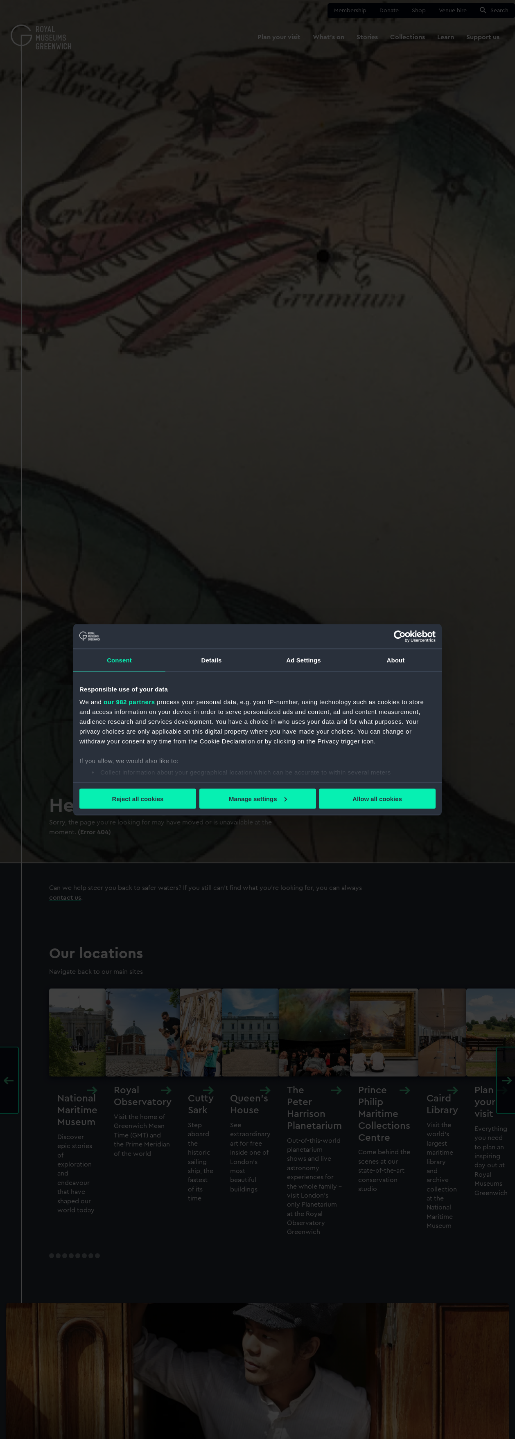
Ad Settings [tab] (303, 659)
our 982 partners (129, 701)
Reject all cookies (138, 798)
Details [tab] (211, 659)
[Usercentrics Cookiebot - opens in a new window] (400, 636)
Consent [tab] (119, 659)
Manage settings (258, 798)
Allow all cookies (377, 798)
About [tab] (396, 659)
